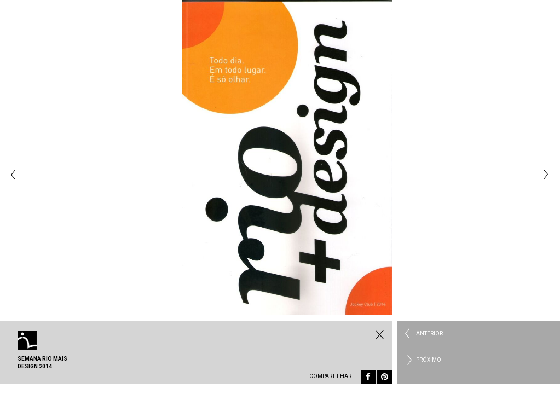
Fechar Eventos (378, 334)
